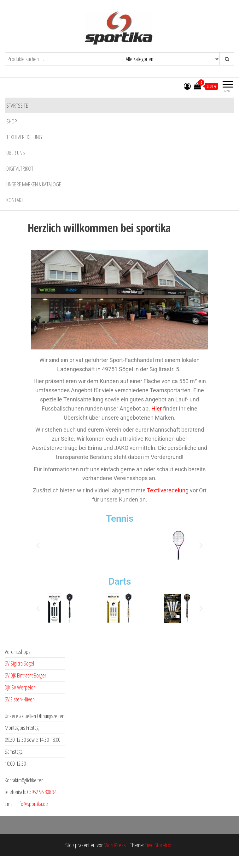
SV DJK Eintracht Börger (25, 675)
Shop (11, 121)
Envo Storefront (159, 845)
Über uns (15, 152)
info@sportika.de (32, 804)
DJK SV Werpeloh (20, 687)
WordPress (115, 845)
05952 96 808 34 (41, 792)
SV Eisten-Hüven (20, 699)
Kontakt (14, 200)
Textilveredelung (24, 137)
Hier (156, 408)
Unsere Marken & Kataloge (33, 184)
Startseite (17, 105)
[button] (38, 545)
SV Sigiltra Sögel (19, 663)
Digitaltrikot (19, 168)
